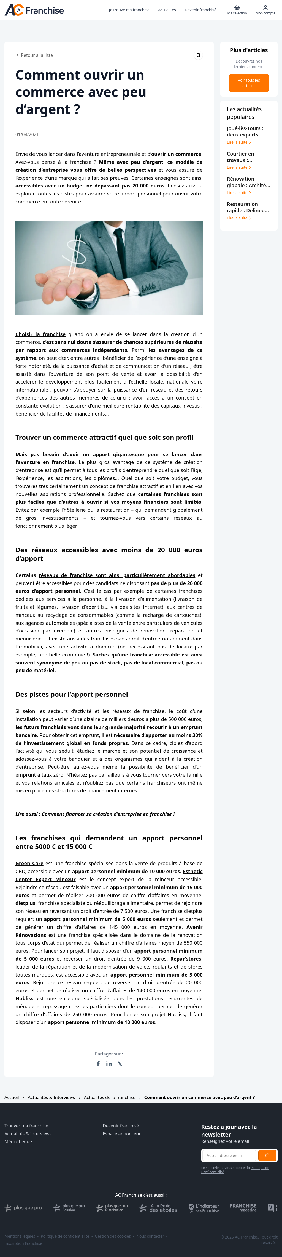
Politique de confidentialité (65, 1236)
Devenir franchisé (121, 1126)
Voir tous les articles (249, 82)
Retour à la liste (34, 55)
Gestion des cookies (113, 1236)
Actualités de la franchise (109, 1097)
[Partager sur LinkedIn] (109, 1063)
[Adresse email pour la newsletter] (229, 1155)
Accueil (11, 1097)
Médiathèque (18, 1142)
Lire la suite (239, 142)
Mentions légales (19, 1236)
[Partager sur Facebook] (98, 1063)
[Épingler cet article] (198, 55)
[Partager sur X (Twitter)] (120, 1063)
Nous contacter (150, 1236)
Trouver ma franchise (26, 1126)
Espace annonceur (122, 1134)
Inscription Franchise (23, 1243)
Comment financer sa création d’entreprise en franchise (107, 814)
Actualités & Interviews (51, 1097)
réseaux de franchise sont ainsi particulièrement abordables (117, 575)
